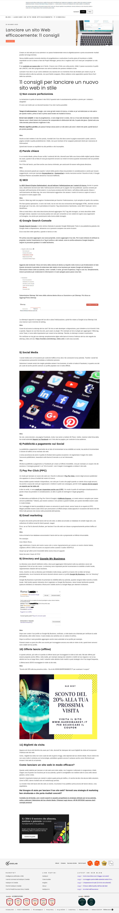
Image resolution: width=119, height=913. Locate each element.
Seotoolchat (59, 173)
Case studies (46, 879)
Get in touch (82, 863)
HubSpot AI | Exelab (12, 883)
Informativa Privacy (43, 4)
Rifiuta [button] (90, 11)
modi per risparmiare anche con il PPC (49, 489)
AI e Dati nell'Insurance (87, 889)
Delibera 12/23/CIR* (97, 909)
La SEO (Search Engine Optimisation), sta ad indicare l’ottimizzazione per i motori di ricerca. (53, 185)
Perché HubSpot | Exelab (13, 886)
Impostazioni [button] (76, 11)
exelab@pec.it (39, 909)
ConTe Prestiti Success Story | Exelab (17, 889)
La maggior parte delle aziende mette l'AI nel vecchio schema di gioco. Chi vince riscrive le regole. (95, 879)
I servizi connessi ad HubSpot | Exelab (18, 879)
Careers (63, 863)
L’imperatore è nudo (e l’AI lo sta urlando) (94, 883)
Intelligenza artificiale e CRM (15, 876)
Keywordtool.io (47, 173)
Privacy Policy (50, 909)
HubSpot (45, 876)
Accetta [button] (83, 11)
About (57, 863)
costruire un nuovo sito (31, 66)
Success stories (72, 863)
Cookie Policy (72, 909)
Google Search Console (28, 226)
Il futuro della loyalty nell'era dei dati (92, 886)
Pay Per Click (70, 476)
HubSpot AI (45, 889)
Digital (10, 41)
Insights (44, 883)
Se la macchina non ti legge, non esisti (93, 876)
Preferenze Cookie (83, 909)
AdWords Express (64, 498)
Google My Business (52, 558)
